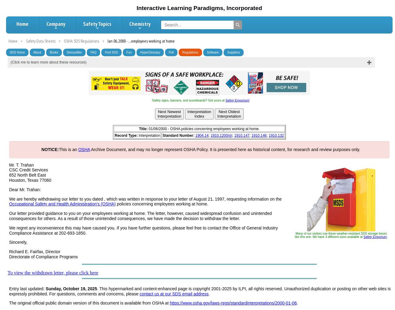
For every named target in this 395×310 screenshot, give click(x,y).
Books (54, 52)
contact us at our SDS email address (174, 293)
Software (213, 52)
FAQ (93, 52)
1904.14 (201, 135)
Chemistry (139, 25)
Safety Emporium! (237, 100)
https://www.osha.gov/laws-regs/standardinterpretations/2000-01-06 (233, 303)
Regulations (190, 52)
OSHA (84, 149)
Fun (129, 52)
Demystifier (74, 52)
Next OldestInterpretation (229, 114)
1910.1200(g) (221, 135)
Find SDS (111, 52)
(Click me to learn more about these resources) (48, 62)
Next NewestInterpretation (169, 114)
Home (22, 23)
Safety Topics (97, 25)
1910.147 (241, 135)
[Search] (238, 24)
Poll (171, 52)
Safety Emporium (375, 237)
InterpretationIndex (199, 114)
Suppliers (233, 52)
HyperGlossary (150, 52)
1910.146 (259, 135)
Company (55, 25)
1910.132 (276, 135)
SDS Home (17, 52)
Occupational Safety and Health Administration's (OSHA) (62, 203)
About (37, 52)
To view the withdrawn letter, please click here (53, 272)
